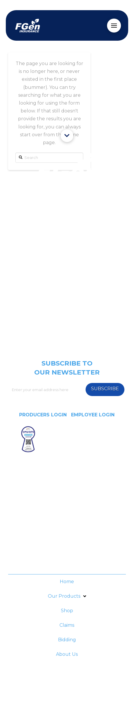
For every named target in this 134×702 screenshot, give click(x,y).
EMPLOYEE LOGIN (93, 415)
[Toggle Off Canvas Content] (114, 26)
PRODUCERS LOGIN (43, 415)
